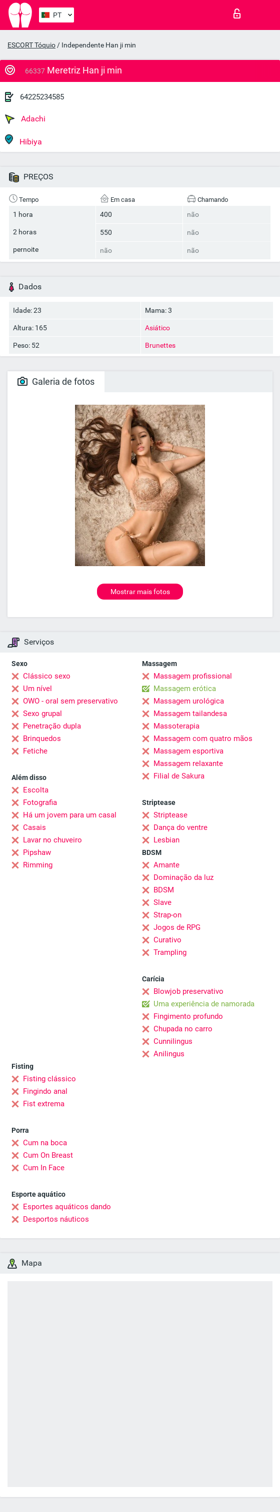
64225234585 (42, 96)
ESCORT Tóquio (32, 45)
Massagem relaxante (188, 763)
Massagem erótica (185, 688)
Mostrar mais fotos (140, 592)
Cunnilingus (173, 1041)
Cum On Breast (48, 1155)
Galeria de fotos (56, 381)
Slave (163, 902)
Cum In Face (43, 1167)
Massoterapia (177, 726)
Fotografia (40, 802)
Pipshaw (37, 852)
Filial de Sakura (179, 775)
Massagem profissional (193, 676)
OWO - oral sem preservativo (70, 701)
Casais (34, 827)
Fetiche (35, 751)
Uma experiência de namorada (204, 1003)
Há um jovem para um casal (69, 814)
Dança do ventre (181, 827)
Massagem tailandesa (190, 713)
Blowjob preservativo (189, 991)
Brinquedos (42, 738)
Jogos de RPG (177, 927)
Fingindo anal (45, 1091)
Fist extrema (43, 1103)
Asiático (157, 328)
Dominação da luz (184, 877)
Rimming (37, 864)
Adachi (25, 119)
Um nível (37, 688)
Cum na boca (45, 1142)
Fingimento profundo (188, 1016)
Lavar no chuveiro (52, 839)
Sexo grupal (42, 713)
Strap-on (168, 914)
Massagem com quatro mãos (203, 738)
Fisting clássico (49, 1078)
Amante (167, 864)
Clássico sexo (46, 676)
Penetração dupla (52, 726)
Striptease (171, 814)
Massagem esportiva (189, 751)
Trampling (170, 952)
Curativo (168, 939)
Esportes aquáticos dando (67, 1206)
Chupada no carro (183, 1028)
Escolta (35, 789)
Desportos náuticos (56, 1219)
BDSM (164, 889)
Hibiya (23, 140)
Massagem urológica (189, 701)
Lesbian (167, 839)
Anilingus (169, 1053)
